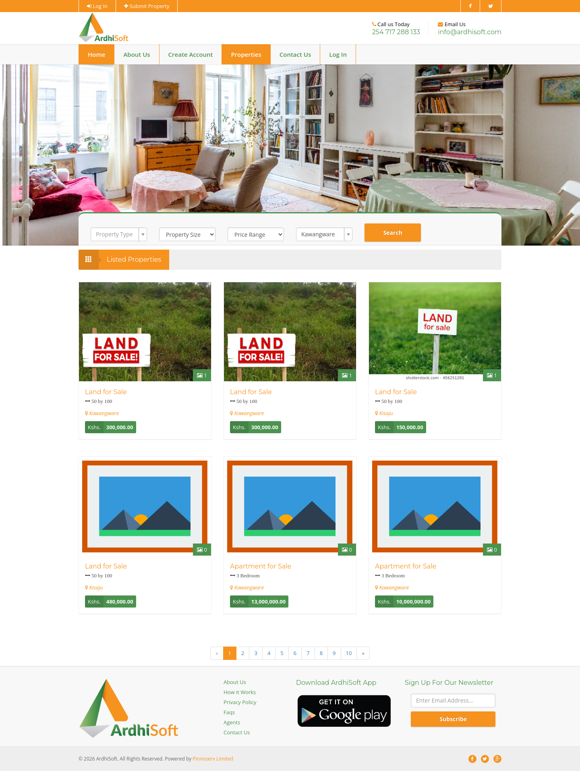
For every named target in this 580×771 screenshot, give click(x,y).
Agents (232, 722)
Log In (97, 6)
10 (349, 653)
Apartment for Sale (260, 566)
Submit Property (146, 6)
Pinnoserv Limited (213, 758)
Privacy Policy (240, 702)
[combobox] (119, 234)
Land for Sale (106, 392)
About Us (136, 54)
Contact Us (295, 54)
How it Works (240, 692)
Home (96, 54)
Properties (246, 54)
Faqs (229, 712)
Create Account (190, 54)
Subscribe (453, 719)
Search (392, 232)
